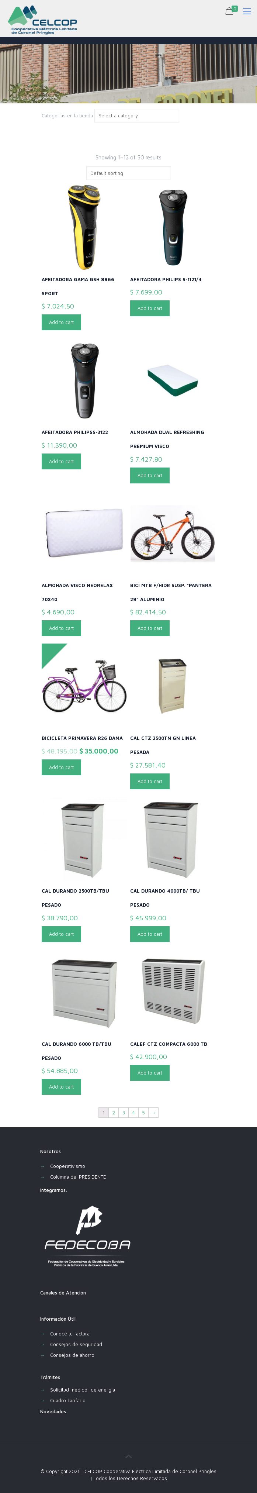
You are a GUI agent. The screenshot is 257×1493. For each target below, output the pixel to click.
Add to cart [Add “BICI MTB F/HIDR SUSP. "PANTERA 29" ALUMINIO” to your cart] (150, 628)
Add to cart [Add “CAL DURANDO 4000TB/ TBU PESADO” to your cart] (150, 934)
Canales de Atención (63, 1293)
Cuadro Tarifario (68, 1400)
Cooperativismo (67, 1166)
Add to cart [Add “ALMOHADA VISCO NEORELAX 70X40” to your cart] (61, 628)
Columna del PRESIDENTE (78, 1177)
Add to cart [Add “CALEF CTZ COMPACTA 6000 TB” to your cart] (150, 1073)
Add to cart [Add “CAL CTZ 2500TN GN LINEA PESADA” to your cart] (150, 781)
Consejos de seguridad (76, 1344)
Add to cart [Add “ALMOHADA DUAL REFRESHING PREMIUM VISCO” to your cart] (150, 475)
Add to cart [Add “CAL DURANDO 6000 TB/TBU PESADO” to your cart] (61, 1087)
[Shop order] (128, 173)
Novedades (53, 1411)
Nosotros (50, 1151)
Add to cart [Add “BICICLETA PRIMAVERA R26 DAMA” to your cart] (61, 767)
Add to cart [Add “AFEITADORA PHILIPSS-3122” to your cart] (61, 461)
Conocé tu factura (70, 1334)
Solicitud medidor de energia (82, 1390)
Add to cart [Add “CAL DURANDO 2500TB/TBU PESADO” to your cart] (61, 934)
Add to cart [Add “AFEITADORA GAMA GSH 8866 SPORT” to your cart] (61, 322)
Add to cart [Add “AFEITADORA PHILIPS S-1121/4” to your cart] (150, 308)
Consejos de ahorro (72, 1355)
